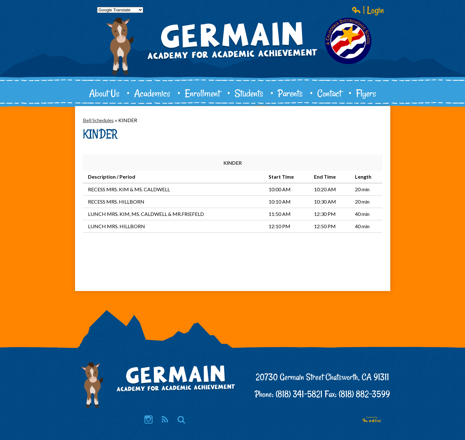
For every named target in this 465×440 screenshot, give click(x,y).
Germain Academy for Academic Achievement (232, 62)
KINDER (233, 163)
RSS (164, 420)
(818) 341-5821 (299, 394)
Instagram (148, 420)
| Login (368, 9)
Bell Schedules (98, 120)
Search (181, 420)
